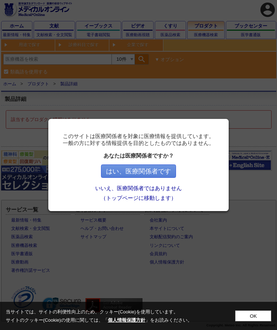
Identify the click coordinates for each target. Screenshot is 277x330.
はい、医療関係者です (138, 171)
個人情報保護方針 (126, 320)
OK (253, 316)
